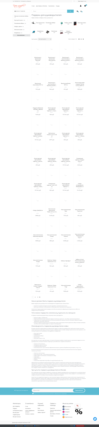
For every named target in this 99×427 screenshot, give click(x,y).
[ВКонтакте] (63, 407)
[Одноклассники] (63, 417)
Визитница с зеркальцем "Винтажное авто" (51, 59)
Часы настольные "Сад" (66, 286)
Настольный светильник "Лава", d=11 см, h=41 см (52, 210)
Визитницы (54, 31)
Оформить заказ (80, 425)
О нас (33, 6)
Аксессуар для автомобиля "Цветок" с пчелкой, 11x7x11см (65, 135)
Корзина (71, 425)
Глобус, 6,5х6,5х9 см (38, 210)
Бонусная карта (79, 408)
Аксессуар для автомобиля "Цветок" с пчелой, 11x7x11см (52, 109)
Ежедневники (40, 31)
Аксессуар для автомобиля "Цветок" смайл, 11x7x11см (38, 185)
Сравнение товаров (29, 425)
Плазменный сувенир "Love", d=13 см (52, 185)
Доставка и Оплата (41, 6)
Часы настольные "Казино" (66, 235)
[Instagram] (63, 412)
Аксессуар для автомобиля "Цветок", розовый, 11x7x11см (38, 135)
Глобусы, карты (68, 22)
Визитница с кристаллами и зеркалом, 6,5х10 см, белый (66, 59)
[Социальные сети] (95, 419)
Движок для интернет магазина (19, 422)
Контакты (51, 6)
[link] (79, 39)
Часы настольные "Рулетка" (80, 210)
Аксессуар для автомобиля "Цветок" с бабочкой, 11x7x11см (80, 109)
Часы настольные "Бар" (66, 210)
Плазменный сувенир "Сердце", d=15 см (79, 160)
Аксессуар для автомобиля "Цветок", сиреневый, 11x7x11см (66, 109)
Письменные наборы (50, 22)
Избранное (38, 425)
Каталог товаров (20, 11)
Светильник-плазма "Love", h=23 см (52, 135)
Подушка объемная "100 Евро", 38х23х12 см (38, 109)
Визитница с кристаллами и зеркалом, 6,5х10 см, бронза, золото (52, 84)
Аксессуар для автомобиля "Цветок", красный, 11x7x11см (38, 160)
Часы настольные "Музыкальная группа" (80, 236)
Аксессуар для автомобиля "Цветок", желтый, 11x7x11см (66, 160)
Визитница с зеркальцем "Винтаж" (37, 59)
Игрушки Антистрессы (68, 32)
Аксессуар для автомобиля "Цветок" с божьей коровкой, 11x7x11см (80, 135)
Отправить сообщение (26, 1)
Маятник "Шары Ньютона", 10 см (51, 286)
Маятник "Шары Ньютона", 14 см (51, 261)
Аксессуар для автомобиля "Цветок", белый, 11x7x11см (51, 160)
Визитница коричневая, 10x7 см (38, 84)
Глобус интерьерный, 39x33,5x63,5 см (80, 185)
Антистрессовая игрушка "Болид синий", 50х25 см (79, 84)
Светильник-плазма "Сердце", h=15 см (38, 286)
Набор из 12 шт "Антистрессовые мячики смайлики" (80, 261)
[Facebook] (63, 409)
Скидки (58, 6)
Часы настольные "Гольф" (38, 261)
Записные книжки (82, 22)
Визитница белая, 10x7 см (66, 84)
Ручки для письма (40, 22)
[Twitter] (63, 414)
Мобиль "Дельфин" (66, 260)
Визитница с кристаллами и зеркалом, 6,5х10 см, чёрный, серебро (80, 59)
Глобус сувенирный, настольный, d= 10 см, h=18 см (80, 286)
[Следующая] (39, 297)
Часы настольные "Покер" (52, 235)
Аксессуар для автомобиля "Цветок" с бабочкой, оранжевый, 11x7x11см (66, 185)
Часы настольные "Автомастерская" (38, 235)
